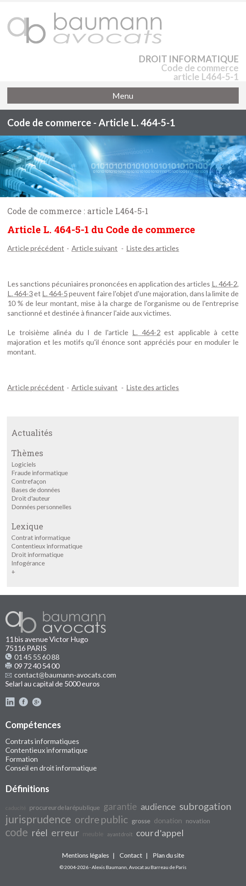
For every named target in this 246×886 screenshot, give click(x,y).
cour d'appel (160, 833)
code (16, 832)
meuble (93, 833)
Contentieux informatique (46, 546)
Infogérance (28, 563)
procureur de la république (64, 807)
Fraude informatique (39, 472)
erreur (65, 832)
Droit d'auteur (30, 498)
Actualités (32, 432)
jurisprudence (38, 819)
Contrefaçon (28, 481)
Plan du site (168, 855)
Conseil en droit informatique (51, 767)
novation (198, 820)
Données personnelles (41, 506)
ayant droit (119, 834)
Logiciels (23, 464)
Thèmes (27, 453)
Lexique (27, 526)
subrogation (205, 806)
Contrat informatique (40, 537)
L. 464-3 (20, 293)
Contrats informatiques (42, 741)
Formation (21, 758)
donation (168, 820)
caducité (15, 808)
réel (40, 832)
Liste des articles (152, 248)
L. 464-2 (224, 283)
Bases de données (35, 489)
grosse (141, 820)
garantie (120, 806)
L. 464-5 (54, 293)
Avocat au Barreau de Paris (158, 867)
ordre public (101, 819)
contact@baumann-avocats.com (65, 674)
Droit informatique (37, 554)
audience (158, 806)
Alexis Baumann (109, 867)
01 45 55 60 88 (36, 656)
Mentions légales (85, 855)
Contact (131, 855)
